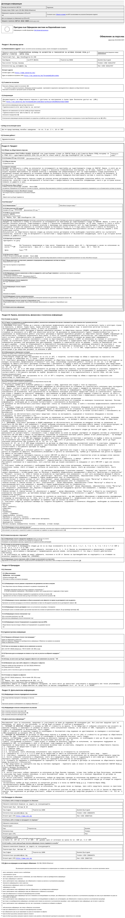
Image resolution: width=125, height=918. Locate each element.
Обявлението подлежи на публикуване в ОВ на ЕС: (16, 13)
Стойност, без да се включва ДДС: (12, 186)
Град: (3, 60)
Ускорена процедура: (9, 577)
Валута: (32, 186)
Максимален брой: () (29, 276)
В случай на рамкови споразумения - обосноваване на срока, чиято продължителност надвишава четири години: (36, 591)
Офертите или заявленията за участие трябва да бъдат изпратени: (21, 110)
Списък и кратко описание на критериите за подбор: (17, 355)
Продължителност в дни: (10, 261)
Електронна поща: (7, 66)
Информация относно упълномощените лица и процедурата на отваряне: (22, 682)
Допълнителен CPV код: (34, 158)
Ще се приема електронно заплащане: (13, 714)
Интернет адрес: (9, 816)
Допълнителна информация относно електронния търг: (18, 618)
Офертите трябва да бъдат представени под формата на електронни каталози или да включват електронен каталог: (36, 297)
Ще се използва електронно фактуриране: (14, 712)
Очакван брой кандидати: (10, 274)
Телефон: (101, 63)
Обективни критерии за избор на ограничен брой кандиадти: (20, 277)
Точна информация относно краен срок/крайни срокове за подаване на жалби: (24, 838)
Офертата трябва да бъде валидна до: (13, 665)
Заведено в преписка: (8, 21)
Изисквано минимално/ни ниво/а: (12, 374)
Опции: (5, 288)
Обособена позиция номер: (68, 205)
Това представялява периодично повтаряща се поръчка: (18, 697)
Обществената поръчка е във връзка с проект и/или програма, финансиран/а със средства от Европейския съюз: (35, 302)
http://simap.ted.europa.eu (41, 30)
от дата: (16, 10)
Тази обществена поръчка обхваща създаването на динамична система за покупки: (26, 594)
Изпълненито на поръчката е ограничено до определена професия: (21, 540)
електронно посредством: (9, 114)
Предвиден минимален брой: (13, 275)
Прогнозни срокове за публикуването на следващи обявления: (20, 703)
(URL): (4, 101)
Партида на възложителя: (9, 7)
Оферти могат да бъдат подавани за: (13, 197)
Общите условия (61, 14)
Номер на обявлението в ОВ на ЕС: (12, 639)
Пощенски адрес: (7, 57)
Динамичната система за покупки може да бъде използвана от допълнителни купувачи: (29, 595)
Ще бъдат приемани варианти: (12, 281)
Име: (20, 245)
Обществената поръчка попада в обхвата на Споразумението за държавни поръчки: (26, 625)
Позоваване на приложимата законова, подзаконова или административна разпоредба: (26, 541)
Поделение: (50, 7)
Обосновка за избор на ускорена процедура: (15, 579)
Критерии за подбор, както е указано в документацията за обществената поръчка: (25, 353)
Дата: (3, 648)
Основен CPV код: (9, 210)
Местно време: (26, 648)
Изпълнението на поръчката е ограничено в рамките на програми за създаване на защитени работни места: (33, 530)
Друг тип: (4, 129)
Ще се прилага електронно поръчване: (13, 711)
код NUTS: (31, 60)
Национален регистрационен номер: (108, 52)
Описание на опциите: (9, 293)
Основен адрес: (8, 72)
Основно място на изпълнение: (12, 216)
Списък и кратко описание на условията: (13, 323)
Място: (3, 679)
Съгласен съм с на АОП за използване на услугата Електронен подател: (72, 14)
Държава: (101, 60)
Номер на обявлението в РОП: (10, 642)
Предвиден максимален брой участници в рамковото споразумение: (24, 589)
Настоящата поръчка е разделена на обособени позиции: (19, 192)
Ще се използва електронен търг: (11, 616)
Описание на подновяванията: (11, 270)
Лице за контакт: (7, 63)
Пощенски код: (65, 60)
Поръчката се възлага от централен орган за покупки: (17, 89)
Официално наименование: (10, 52)
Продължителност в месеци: (12, 667)
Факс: (99, 66)
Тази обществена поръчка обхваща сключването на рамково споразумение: (24, 586)
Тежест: (95, 247)
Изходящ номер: (6, 10)
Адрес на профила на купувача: (13, 75)
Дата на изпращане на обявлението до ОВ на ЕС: (16, 18)
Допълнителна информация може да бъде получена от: (18, 105)
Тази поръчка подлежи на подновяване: (14, 264)
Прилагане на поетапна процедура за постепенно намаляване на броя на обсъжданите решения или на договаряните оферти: (38, 603)
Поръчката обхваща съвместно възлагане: (14, 86)
